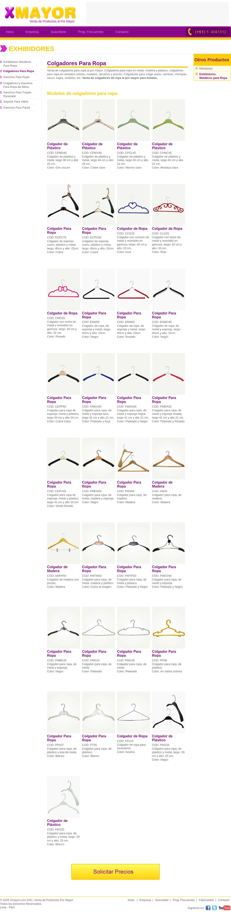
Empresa (32, 32)
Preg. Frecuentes (90, 32)
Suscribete (58, 32)
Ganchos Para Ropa (16, 77)
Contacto (121, 32)
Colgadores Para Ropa (18, 71)
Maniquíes (206, 68)
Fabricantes (206, 900)
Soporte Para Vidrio (15, 101)
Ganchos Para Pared (16, 107)
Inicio (10, 32)
